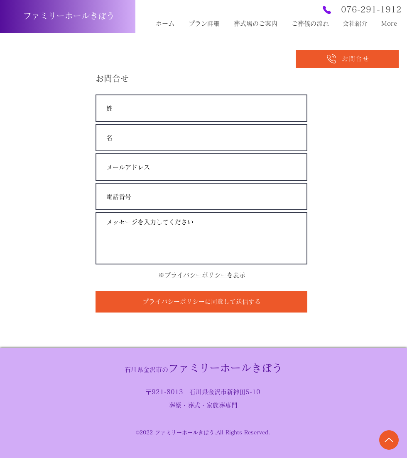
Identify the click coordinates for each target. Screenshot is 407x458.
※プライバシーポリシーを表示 (201, 275)
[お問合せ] (347, 59)
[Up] (389, 440)
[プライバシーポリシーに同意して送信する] (201, 302)
